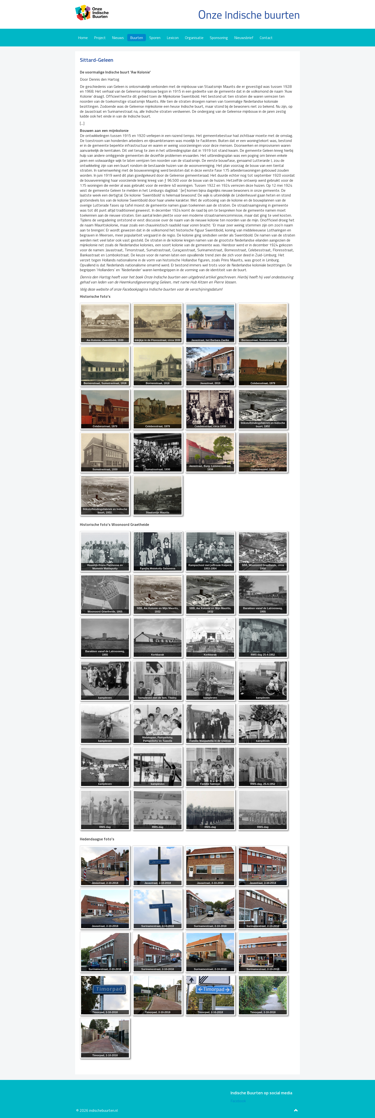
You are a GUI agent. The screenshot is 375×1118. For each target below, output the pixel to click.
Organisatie (194, 37)
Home (83, 37)
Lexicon (173, 37)
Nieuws (118, 37)
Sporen (154, 37)
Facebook (238, 1101)
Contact (266, 37)
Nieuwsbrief (244, 37)
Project (100, 37)
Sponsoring (219, 37)
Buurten (136, 37)
